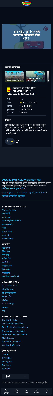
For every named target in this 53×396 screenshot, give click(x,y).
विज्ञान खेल (6, 269)
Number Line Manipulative (13, 331)
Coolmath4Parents (11, 345)
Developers (7, 231)
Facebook (6, 365)
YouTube (6, 369)
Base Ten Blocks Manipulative (15, 327)
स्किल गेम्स (6, 251)
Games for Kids (9, 210)
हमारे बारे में (6, 213)
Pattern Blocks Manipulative (14, 334)
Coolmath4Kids (9, 320)
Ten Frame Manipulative (12, 323)
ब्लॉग (4, 228)
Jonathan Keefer (22, 91)
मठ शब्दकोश (6, 296)
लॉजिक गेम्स (6, 258)
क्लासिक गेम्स (7, 266)
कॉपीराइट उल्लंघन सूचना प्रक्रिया (13, 188)
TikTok (5, 354)
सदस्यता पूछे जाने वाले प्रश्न (11, 220)
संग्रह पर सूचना (7, 193)
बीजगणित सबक (8, 289)
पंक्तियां (5, 300)
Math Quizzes (8, 338)
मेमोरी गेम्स (6, 262)
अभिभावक (6, 217)
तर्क (21, 99)
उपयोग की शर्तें (21, 193)
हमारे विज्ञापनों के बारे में (38, 193)
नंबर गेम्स (5, 255)
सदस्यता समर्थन (7, 224)
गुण (3, 311)
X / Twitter (7, 358)
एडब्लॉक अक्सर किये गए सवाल (13, 196)
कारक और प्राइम (8, 304)
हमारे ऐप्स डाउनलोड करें (10, 276)
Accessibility (7, 238)
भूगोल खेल (6, 273)
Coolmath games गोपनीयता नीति (21, 180)
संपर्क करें (5, 235)
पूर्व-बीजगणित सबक (9, 286)
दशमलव (5, 307)
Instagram (7, 361)
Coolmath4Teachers (11, 341)
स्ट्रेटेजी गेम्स (6, 248)
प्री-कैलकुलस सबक (9, 293)
